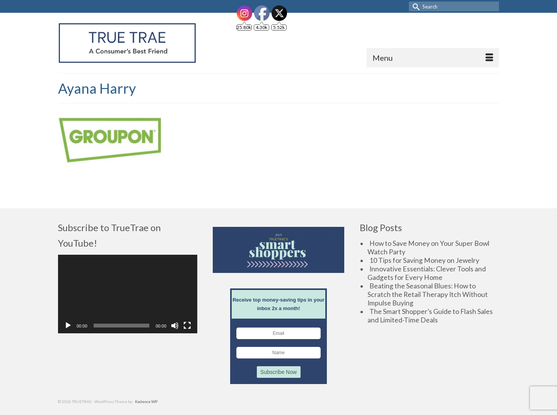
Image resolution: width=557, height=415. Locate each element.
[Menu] (433, 57)
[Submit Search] (414, 6)
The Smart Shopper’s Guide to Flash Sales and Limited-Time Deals (430, 315)
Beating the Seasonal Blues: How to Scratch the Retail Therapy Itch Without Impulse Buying (427, 294)
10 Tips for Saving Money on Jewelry (424, 260)
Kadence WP (146, 401)
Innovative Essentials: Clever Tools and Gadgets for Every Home (426, 273)
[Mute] (175, 325)
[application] (127, 294)
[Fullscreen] (187, 325)
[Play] (68, 325)
